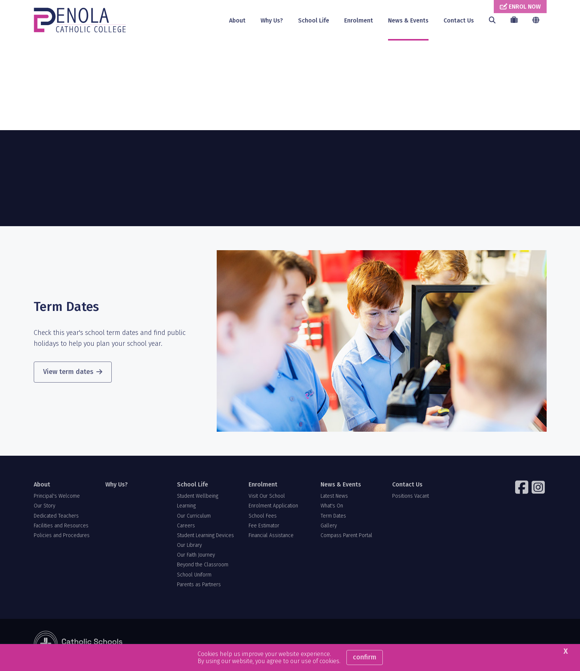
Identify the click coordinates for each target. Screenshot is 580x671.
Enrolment (358, 20)
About (237, 20)
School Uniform (194, 575)
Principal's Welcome (57, 496)
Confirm (364, 657)
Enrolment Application (273, 506)
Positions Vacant (410, 496)
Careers (186, 526)
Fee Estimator (264, 526)
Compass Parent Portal (346, 536)
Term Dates (333, 516)
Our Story (44, 506)
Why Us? (272, 20)
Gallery (329, 526)
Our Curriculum (194, 516)
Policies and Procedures (62, 536)
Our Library (189, 545)
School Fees (263, 516)
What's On (332, 506)
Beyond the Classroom (202, 565)
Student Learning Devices (205, 536)
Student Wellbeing (197, 496)
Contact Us (459, 20)
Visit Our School (267, 496)
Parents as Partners (199, 585)
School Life (313, 20)
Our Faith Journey (196, 555)
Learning (186, 506)
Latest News (334, 496)
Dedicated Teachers (56, 516)
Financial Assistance (271, 536)
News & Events (408, 20)
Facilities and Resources (61, 526)
